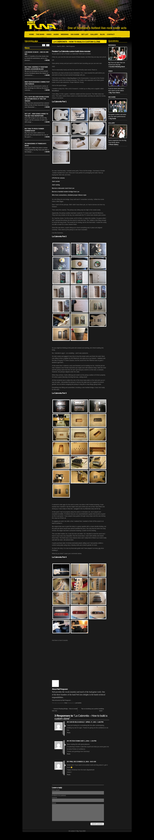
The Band (40, 34)
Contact (111, 34)
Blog (102, 34)
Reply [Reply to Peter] (68, 754)
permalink (78, 703)
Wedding (65, 34)
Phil (71, 761)
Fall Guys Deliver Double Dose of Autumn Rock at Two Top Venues (37, 99)
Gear (66, 703)
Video (48, 34)
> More (47, 60)
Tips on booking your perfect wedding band (92, 709)
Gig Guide (75, 34)
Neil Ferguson (70, 46)
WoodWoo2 (55, 90)
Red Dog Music (72, 78)
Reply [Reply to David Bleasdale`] (68, 732)
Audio (56, 34)
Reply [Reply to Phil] (68, 774)
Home (31, 34)
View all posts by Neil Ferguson (62, 700)
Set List (84, 34)
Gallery (94, 34)
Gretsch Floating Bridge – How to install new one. (64, 709)
